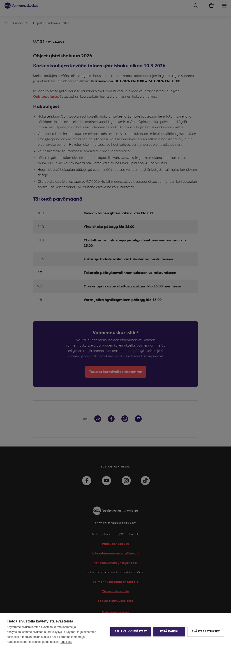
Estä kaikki (169, 631)
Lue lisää (66, 641)
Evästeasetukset (206, 631)
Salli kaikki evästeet (131, 631)
